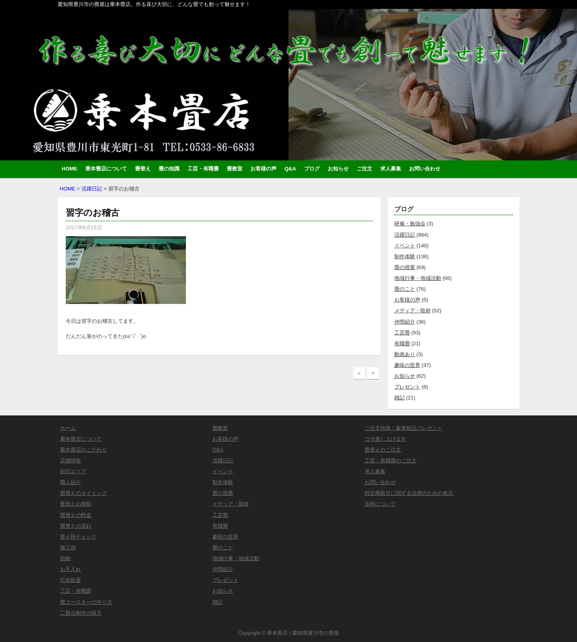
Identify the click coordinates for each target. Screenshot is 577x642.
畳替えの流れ (75, 526)
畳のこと (404, 289)
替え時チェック (78, 537)
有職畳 (402, 343)
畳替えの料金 (75, 515)
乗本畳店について (106, 169)
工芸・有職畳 (203, 169)
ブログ (312, 169)
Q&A (290, 169)
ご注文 (364, 169)
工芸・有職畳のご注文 (391, 461)
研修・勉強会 (410, 224)
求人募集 (390, 169)
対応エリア (73, 471)
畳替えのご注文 (383, 450)
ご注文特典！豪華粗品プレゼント (404, 428)
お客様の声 (263, 169)
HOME (69, 169)
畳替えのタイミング (83, 493)
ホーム (68, 428)
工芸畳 (402, 333)
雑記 (399, 398)
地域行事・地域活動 (417, 278)
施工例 (68, 548)
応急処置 (70, 580)
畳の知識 (169, 169)
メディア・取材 (412, 311)
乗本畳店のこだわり (83, 450)
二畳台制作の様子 (81, 613)
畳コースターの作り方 (86, 602)
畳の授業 (404, 267)
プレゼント (407, 387)
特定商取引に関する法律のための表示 (409, 493)
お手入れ (70, 569)
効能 (65, 558)
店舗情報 (70, 461)
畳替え (143, 169)
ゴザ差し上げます (385, 439)
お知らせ (338, 169)
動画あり (404, 354)
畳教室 (234, 169)
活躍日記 (91, 189)
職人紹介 (70, 482)
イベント (404, 246)
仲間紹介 (404, 322)
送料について (380, 504)
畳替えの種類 (75, 504)
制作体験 (404, 256)
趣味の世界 (407, 365)
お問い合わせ (424, 169)
